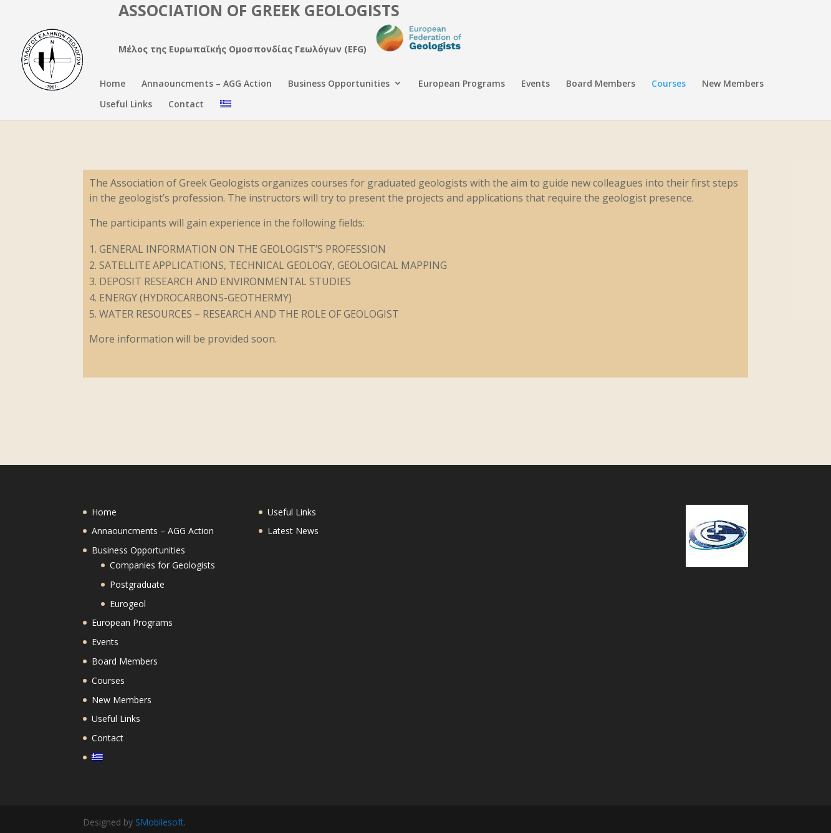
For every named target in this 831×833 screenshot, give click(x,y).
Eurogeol (128, 604)
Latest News (293, 531)
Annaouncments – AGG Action (207, 84)
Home (112, 84)
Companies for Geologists (162, 565)
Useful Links (126, 105)
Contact (186, 105)
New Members (733, 84)
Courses (668, 84)
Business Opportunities (339, 84)
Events (535, 84)
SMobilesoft (159, 822)
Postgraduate (137, 584)
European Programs (461, 84)
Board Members (600, 84)
